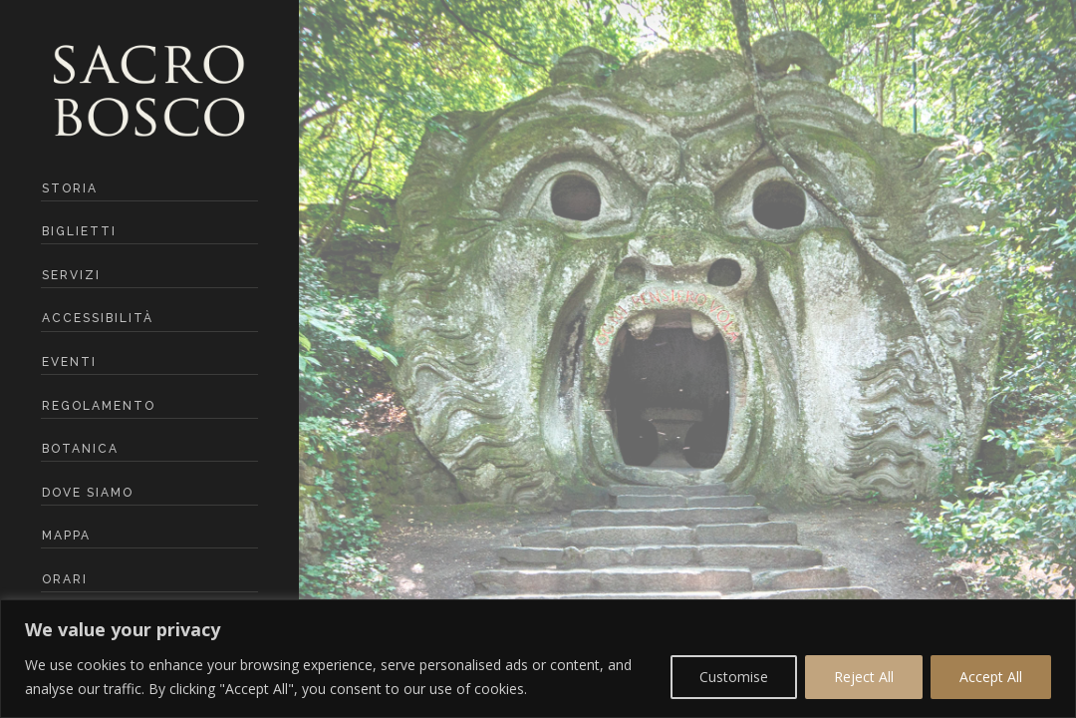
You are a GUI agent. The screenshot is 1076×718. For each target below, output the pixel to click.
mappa (66, 535)
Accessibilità (97, 318)
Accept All (990, 676)
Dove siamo (88, 493)
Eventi (69, 362)
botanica (80, 449)
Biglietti (79, 231)
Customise (733, 676)
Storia (70, 188)
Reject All (864, 676)
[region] (538, 658)
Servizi (71, 275)
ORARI (65, 579)
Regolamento (98, 406)
